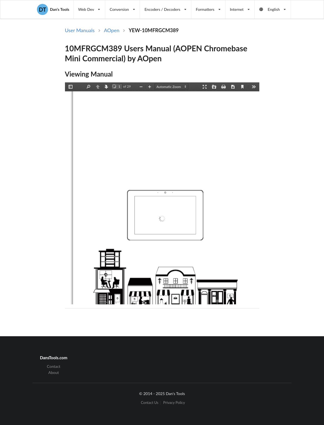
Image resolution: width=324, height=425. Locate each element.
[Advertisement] (292, 117)
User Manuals (80, 30)
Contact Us (149, 402)
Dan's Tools (53, 9)
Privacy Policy (174, 402)
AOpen (111, 30)
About (53, 372)
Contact (54, 366)
